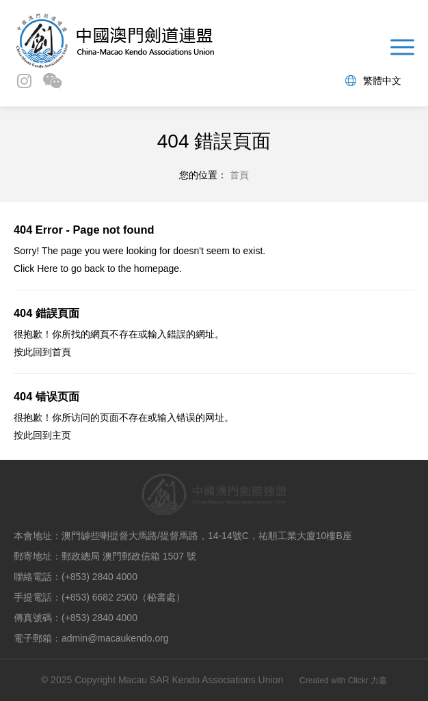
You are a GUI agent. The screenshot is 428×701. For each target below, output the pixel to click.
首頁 (61, 351)
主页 (61, 435)
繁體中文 (373, 80)
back (94, 268)
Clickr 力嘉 (367, 680)
